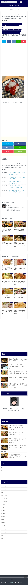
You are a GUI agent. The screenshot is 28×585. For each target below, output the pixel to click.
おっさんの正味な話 (10, 582)
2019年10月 (4, 501)
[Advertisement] (14, 59)
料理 (2, 476)
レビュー (3, 473)
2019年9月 (4, 504)
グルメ (2, 467)
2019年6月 (4, 513)
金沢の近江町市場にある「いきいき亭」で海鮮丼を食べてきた (17, 191)
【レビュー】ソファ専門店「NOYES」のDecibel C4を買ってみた (18, 366)
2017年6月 (4, 535)
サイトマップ (4, 579)
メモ (2, 470)
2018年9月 (4, 526)
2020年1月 (4, 492)
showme (8, 205)
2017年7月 (4, 532)
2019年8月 (4, 507)
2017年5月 (4, 538)
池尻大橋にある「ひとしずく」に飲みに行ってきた (17, 178)
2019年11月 (4, 498)
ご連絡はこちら (21, 2)
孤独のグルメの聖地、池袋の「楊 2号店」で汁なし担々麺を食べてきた (18, 372)
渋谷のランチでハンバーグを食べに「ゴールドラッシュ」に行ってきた (18, 379)
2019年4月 (4, 519)
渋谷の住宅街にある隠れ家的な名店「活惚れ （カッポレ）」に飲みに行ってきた (18, 385)
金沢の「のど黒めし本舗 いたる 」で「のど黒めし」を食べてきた (17, 186)
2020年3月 (4, 486)
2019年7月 (4, 510)
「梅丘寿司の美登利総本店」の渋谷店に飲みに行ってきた (17, 173)
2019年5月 (4, 516)
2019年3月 (4, 522)
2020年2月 (4, 489)
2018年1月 (4, 529)
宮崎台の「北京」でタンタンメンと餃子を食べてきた (17, 182)
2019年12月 (4, 495)
